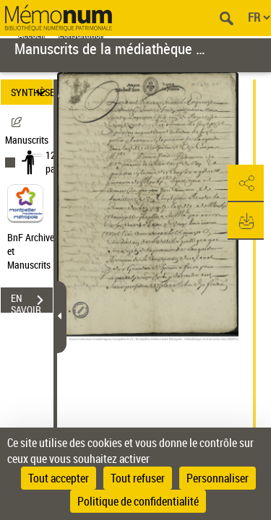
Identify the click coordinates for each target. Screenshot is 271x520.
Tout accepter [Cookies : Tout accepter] (58, 478)
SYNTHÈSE (32, 92)
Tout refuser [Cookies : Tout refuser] (138, 478)
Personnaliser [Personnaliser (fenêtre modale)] (217, 478)
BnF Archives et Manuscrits (34, 251)
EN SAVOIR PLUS (32, 301)
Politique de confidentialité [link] (138, 501)
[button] (246, 183)
